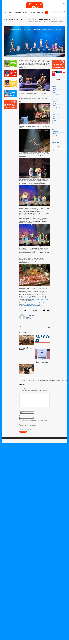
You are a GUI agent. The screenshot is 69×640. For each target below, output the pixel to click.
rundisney (54, 120)
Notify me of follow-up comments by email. (28, 425)
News (53, 116)
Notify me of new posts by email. (26, 429)
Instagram (30, 305)
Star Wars (54, 127)
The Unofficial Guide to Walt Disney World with (37, 299)
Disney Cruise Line (56, 97)
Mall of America (55, 114)
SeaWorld (54, 122)
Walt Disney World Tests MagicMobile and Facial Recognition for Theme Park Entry (42, 361)
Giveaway (54, 105)
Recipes (54, 118)
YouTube (41, 305)
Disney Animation (28, 326)
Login (64, 3)
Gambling (54, 103)
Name (20, 408)
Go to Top (63, 440)
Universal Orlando (56, 135)
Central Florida (55, 88)
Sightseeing (54, 125)
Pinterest (35, 305)
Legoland (54, 112)
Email (20, 412)
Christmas (54, 90)
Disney (23, 326)
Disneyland (54, 101)
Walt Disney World (38, 21)
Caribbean (54, 86)
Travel (53, 129)
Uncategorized (55, 131)
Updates (54, 137)
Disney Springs (55, 99)
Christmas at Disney (56, 92)
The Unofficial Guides (31, 21)
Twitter (22, 305)
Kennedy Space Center (57, 107)
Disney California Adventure (58, 94)
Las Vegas (54, 109)
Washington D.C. (55, 142)
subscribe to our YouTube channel (39, 302)
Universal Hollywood (56, 133)
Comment (21, 392)
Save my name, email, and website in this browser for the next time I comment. (33, 421)
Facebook (26, 305)
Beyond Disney (55, 81)
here (31, 304)
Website (21, 415)
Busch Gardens (55, 84)
